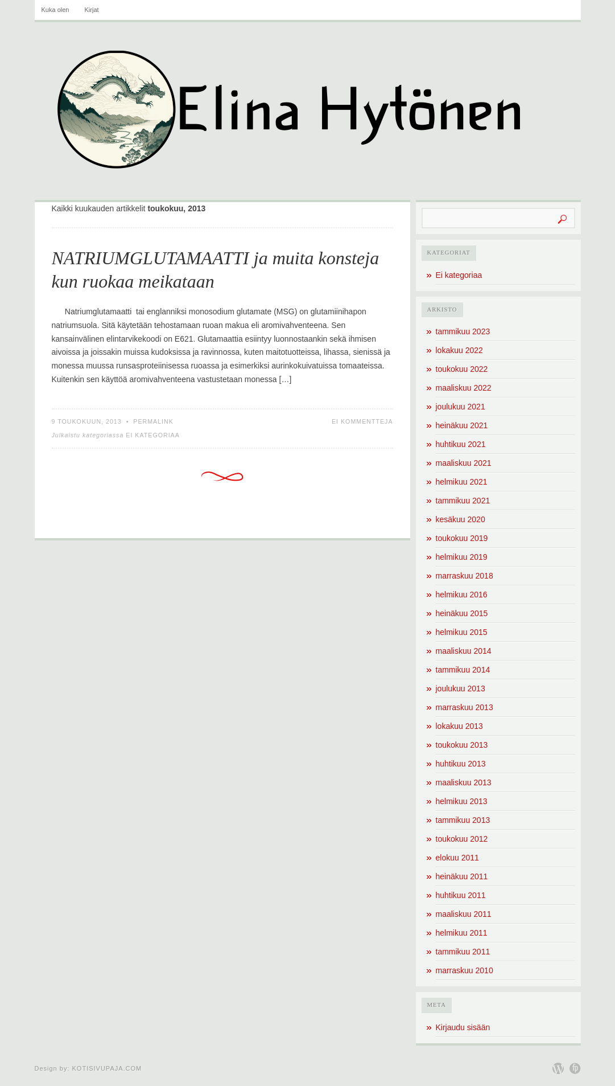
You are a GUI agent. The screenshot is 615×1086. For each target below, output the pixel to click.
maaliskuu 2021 (464, 463)
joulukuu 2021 (460, 406)
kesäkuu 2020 (460, 519)
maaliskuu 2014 (464, 650)
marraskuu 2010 (464, 970)
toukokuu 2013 (462, 744)
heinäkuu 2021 (462, 425)
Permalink (153, 421)
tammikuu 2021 (463, 500)
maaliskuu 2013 (464, 782)
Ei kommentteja (362, 421)
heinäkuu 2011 (462, 876)
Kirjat (92, 9)
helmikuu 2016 (462, 594)
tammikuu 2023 (463, 331)
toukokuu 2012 (462, 838)
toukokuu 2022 (462, 369)
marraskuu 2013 (464, 707)
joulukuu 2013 (460, 688)
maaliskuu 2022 (464, 387)
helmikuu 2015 (462, 632)
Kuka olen (55, 9)
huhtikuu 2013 (461, 763)
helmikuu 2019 (462, 557)
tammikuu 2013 (463, 820)
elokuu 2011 (457, 857)
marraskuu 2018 (464, 575)
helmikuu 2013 (462, 801)
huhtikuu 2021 (461, 444)
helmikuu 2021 (462, 481)
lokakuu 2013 (459, 726)
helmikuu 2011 (462, 932)
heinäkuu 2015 (462, 613)
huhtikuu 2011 (461, 895)
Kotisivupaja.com (107, 1068)
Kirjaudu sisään (463, 1027)
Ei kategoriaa (153, 435)
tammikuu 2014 (463, 669)
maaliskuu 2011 (464, 914)
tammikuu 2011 (463, 951)
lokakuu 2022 (459, 350)
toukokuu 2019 (462, 538)
